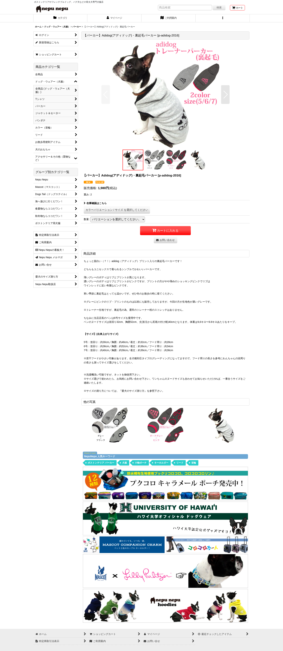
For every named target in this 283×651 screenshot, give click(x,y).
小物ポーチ (141, 462)
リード (179, 462)
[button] (223, 18)
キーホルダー (161, 462)
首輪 (193, 462)
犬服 (124, 462)
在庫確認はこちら (95, 203)
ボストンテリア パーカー (101, 462)
